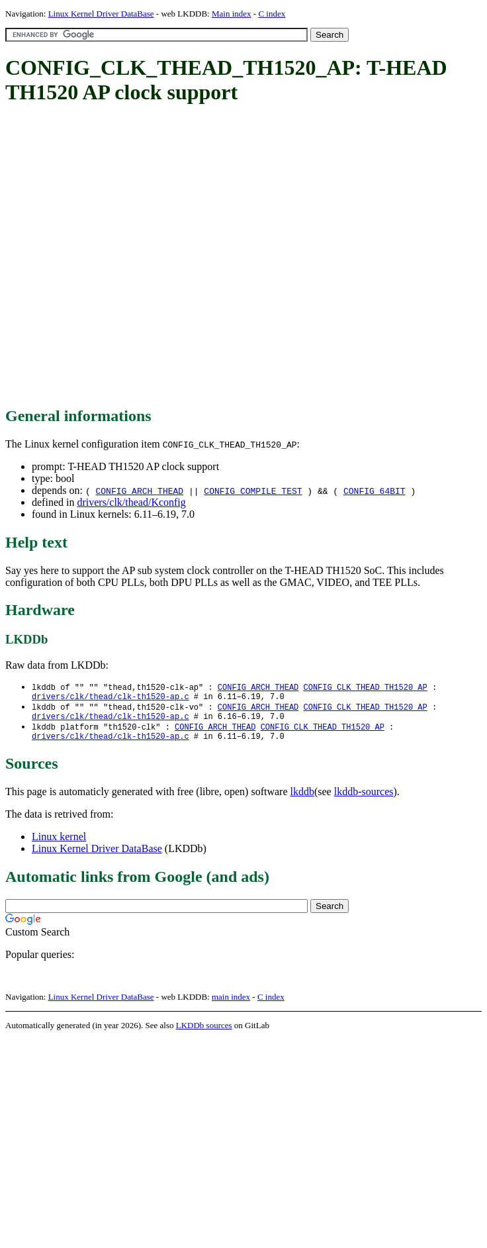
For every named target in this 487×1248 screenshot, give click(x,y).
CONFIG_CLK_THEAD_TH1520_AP (365, 687)
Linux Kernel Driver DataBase (101, 14)
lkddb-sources (364, 799)
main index (231, 1005)
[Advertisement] (137, 256)
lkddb (302, 799)
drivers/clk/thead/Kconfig (131, 502)
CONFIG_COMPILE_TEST (253, 491)
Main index (231, 14)
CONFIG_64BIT (374, 491)
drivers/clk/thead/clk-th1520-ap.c (110, 698)
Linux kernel (59, 844)
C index (271, 14)
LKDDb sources (204, 1033)
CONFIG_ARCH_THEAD (139, 491)
